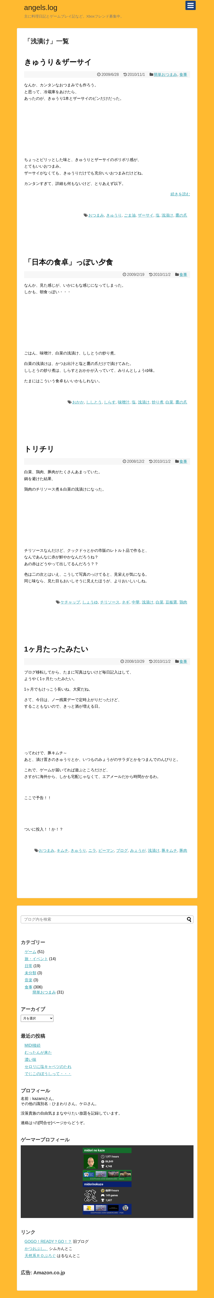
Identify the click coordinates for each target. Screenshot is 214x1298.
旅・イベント (36, 959)
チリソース (110, 602)
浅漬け (167, 215)
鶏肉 (183, 602)
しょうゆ (90, 602)
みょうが (138, 850)
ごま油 (130, 215)
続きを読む (180, 194)
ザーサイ (145, 215)
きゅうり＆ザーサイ (58, 62)
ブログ (122, 850)
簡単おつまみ (165, 74)
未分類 (30, 973)
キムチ (62, 850)
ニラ (92, 850)
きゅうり (114, 215)
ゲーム (30, 952)
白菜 (169, 402)
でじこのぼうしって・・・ (48, 1074)
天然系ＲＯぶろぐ (40, 1256)
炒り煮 (157, 402)
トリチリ (39, 449)
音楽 (28, 980)
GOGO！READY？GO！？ (48, 1241)
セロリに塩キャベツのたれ (48, 1067)
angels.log (41, 7)
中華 (136, 602)
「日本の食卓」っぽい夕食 (68, 262)
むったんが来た (38, 1052)
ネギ (126, 602)
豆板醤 (171, 602)
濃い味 (30, 1059)
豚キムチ (169, 850)
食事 (183, 74)
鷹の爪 (181, 215)
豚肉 (183, 850)
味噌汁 (124, 402)
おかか (78, 402)
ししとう (94, 402)
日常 (28, 966)
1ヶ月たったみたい (56, 649)
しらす (110, 402)
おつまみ (96, 215)
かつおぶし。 (36, 1249)
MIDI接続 (33, 1045)
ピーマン (106, 850)
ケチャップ (70, 602)
